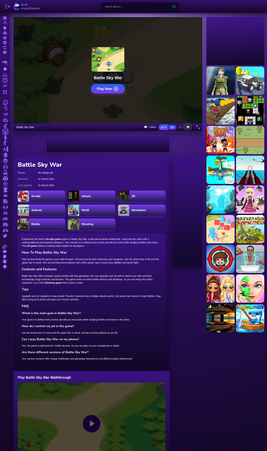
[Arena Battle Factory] (220, 229)
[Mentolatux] (142, 210)
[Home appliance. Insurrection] (220, 259)
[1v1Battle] (220, 81)
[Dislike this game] (172, 127)
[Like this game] (163, 127)
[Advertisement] (108, 144)
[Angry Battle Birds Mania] (220, 199)
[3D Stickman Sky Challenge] (220, 110)
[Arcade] (41, 196)
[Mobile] (41, 224)
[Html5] (91, 210)
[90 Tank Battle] (250, 110)
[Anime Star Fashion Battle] (250, 199)
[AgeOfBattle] (250, 140)
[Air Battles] (220, 170)
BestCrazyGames (26, 6)
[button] (198, 127)
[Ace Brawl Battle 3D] (220, 140)
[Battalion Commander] (250, 229)
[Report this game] (188, 127)
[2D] (142, 196)
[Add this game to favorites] (180, 127)
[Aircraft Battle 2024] (250, 170)
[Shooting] (91, 224)
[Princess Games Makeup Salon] (250, 288)
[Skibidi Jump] (250, 259)
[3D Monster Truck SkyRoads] (250, 81)
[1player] (91, 196)
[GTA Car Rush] (220, 318)
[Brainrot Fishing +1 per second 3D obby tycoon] (250, 318)
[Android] (41, 210)
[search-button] (174, 6)
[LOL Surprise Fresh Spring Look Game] (220, 288)
